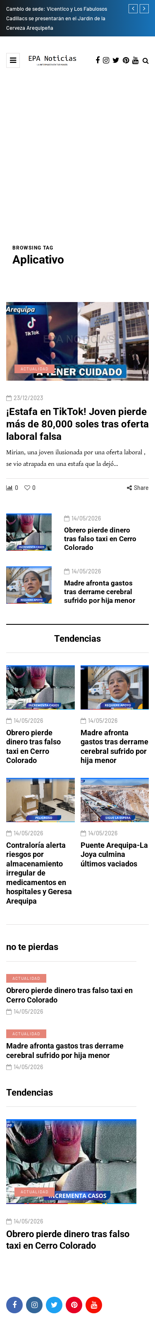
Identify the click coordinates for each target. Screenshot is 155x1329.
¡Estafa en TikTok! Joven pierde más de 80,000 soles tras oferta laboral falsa (77, 437)
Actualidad (34, 381)
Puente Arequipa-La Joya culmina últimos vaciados (114, 867)
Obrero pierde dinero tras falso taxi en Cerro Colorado (100, 545)
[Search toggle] (146, 61)
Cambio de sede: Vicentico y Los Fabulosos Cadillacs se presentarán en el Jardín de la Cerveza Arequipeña (56, 18)
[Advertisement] (77, 162)
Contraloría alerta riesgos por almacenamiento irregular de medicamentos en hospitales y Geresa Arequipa (39, 886)
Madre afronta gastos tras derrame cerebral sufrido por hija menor (99, 598)
